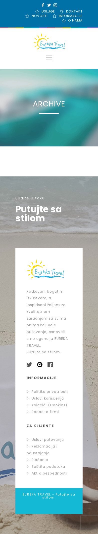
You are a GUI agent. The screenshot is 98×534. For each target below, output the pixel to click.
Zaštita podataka (46, 466)
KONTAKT (74, 11)
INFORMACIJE (71, 15)
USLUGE (48, 11)
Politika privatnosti (47, 391)
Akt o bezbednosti (47, 473)
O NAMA (75, 20)
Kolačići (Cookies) (47, 405)
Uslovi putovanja (45, 439)
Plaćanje (37, 459)
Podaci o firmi (43, 411)
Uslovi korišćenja (45, 398)
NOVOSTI (40, 15)
